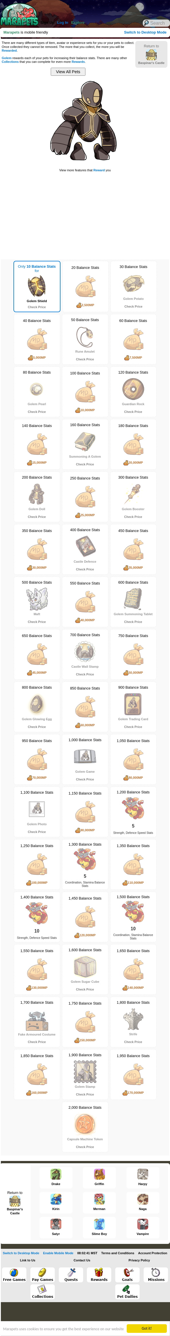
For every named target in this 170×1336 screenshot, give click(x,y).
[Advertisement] (80, 8)
